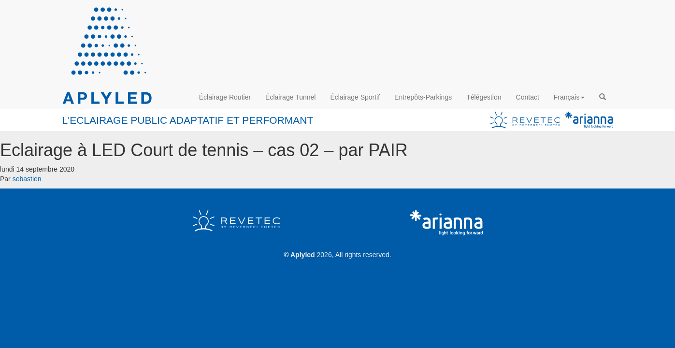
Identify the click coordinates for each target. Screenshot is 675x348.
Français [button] (569, 97)
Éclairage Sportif (355, 97)
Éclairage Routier (225, 97)
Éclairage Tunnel (290, 97)
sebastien (27, 179)
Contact (527, 97)
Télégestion (483, 97)
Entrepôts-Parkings (423, 97)
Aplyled (302, 255)
